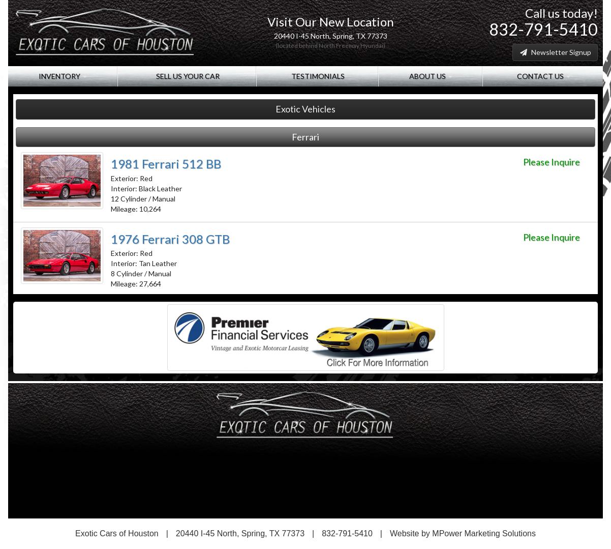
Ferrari (305, 136)
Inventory (63, 76)
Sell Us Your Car (187, 76)
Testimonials (317, 76)
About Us (430, 76)
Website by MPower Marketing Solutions (463, 533)
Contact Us (542, 76)
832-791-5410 (543, 29)
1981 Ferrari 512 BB (166, 163)
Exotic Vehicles (305, 108)
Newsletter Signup (555, 52)
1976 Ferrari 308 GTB (170, 239)
